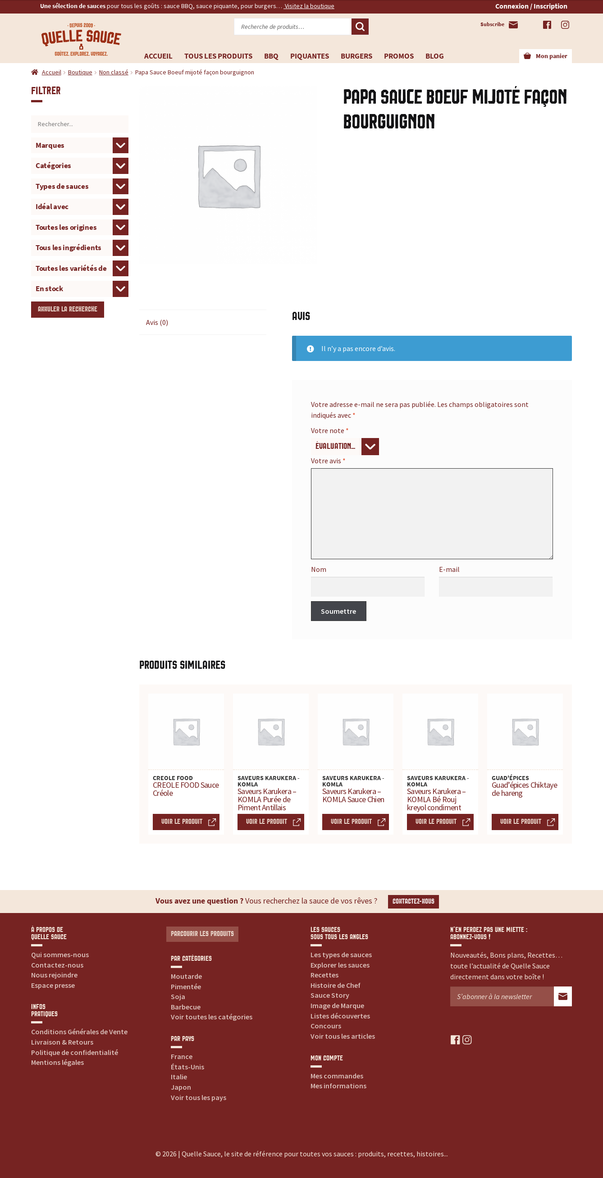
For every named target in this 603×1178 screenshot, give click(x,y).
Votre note (330, 430)
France (181, 1056)
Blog (434, 56)
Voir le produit (181, 821)
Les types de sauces (341, 954)
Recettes (324, 974)
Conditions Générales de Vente (79, 1031)
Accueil (158, 56)
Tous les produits (218, 56)
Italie (179, 1076)
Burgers (356, 56)
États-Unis (187, 1066)
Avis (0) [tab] (157, 322)
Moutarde (186, 976)
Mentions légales (57, 1062)
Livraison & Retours (62, 1041)
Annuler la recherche (67, 309)
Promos (399, 56)
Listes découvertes (340, 1015)
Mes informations (338, 1085)
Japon (181, 1086)
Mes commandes (337, 1075)
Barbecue (186, 1006)
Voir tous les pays (198, 1097)
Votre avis (328, 460)
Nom (318, 569)
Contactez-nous (413, 901)
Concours (326, 1025)
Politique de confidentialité (74, 1052)
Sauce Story (330, 995)
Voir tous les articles (343, 1036)
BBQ (271, 56)
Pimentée (186, 986)
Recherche (360, 26)
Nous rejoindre (54, 974)
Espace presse (53, 985)
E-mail (449, 569)
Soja (178, 996)
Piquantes (309, 56)
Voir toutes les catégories (211, 1016)
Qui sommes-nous (60, 954)
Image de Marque (337, 1005)
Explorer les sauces (340, 964)
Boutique (80, 72)
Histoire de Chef (336, 985)
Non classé (113, 72)
